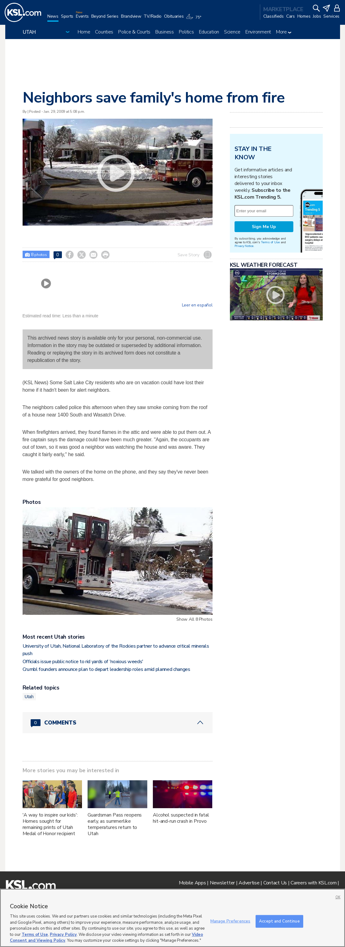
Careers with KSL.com (313, 882)
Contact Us (275, 882)
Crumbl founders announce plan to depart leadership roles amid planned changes (106, 669)
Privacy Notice (244, 246)
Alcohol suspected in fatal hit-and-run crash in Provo (181, 818)
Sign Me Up (264, 227)
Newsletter (222, 882)
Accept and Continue (279, 921)
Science (232, 32)
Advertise (249, 882)
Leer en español (197, 305)
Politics (186, 32)
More (283, 32)
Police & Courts (134, 32)
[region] (172, 918)
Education (209, 32)
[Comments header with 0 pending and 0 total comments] (118, 722)
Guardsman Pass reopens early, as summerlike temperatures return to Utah (115, 824)
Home (84, 32)
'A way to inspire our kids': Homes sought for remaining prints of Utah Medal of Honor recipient (50, 824)
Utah (29, 696)
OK (337, 897)
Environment (258, 32)
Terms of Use (270, 242)
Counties (104, 32)
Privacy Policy (63, 934)
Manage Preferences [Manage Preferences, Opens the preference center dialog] (230, 921)
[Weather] (194, 19)
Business (164, 32)
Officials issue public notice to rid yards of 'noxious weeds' (83, 661)
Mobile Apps (192, 882)
